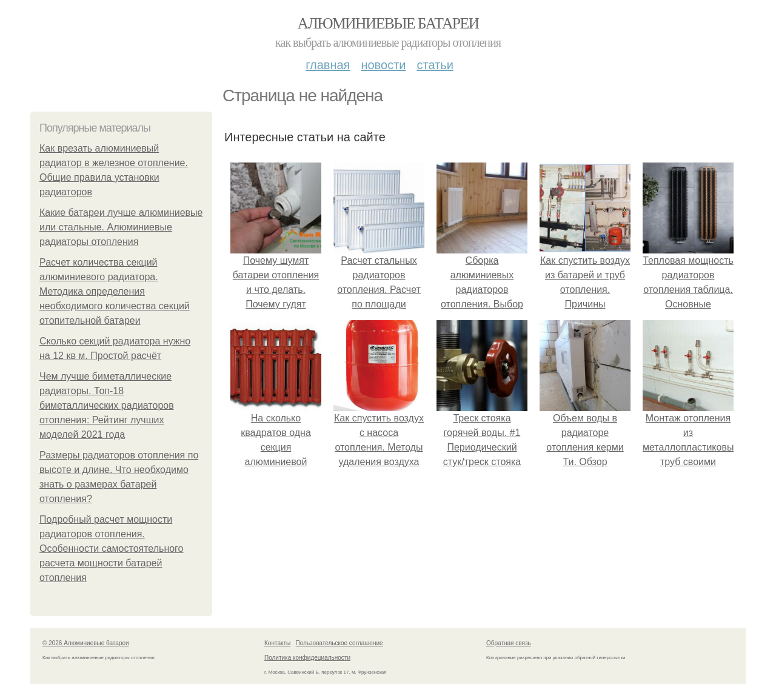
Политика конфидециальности (307, 657)
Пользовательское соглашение (339, 643)
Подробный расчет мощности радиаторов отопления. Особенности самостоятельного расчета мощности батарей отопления (111, 548)
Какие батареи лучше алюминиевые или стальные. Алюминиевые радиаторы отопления (120, 227)
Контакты (277, 643)
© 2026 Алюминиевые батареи (85, 643)
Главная (328, 65)
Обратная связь (508, 643)
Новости (383, 65)
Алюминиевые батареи (388, 23)
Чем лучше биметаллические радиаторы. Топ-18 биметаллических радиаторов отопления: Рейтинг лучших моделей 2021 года (106, 405)
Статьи (434, 65)
